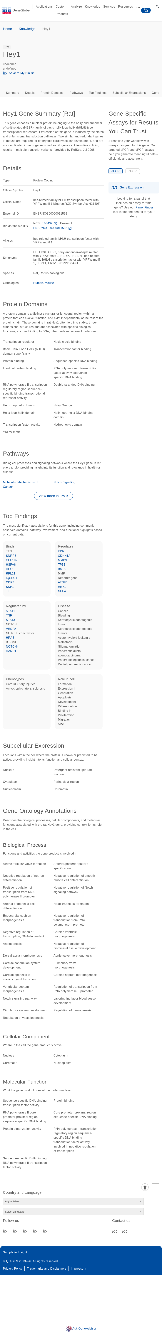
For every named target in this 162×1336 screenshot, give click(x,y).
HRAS (10, 637)
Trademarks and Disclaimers (46, 1268)
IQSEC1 (11, 577)
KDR (61, 551)
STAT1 (10, 611)
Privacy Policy (12, 1268)
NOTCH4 (12, 646)
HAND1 (11, 651)
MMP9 (62, 560)
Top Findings (98, 92)
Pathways (76, 92)
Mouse (49, 282)
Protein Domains (52, 92)
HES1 (10, 569)
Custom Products (62, 10)
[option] (6, 47)
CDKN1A (64, 555)
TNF (9, 615)
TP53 (61, 564)
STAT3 (10, 619)
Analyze (76, 6)
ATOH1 (63, 582)
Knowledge (92, 6)
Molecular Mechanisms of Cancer (20, 484)
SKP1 (10, 586)
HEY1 (62, 586)
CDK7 (10, 582)
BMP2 (62, 569)
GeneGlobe (21, 10)
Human (38, 282)
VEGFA (11, 628)
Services (109, 6)
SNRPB (11, 555)
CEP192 (11, 560)
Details (30, 92)
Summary (12, 92)
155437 (50, 223)
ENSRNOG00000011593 (53, 228)
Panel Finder (144, 207)
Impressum (78, 1268)
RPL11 (10, 573)
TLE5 (9, 591)
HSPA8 (11, 564)
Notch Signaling (64, 482)
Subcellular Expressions (129, 92)
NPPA (62, 591)
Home (7, 29)
